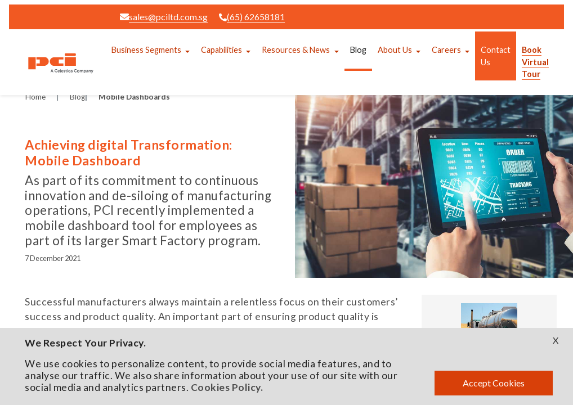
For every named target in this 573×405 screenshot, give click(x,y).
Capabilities (221, 50)
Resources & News (296, 50)
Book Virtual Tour (535, 62)
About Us (395, 50)
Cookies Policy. (227, 387)
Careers (446, 50)
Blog (358, 50)
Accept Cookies (494, 382)
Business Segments (146, 50)
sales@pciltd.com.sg (164, 16)
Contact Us (496, 56)
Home (35, 96)
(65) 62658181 (252, 16)
